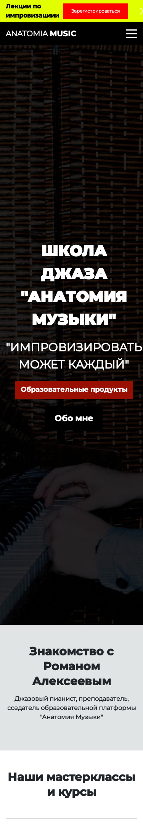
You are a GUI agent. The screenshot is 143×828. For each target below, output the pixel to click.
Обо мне (74, 418)
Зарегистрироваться (95, 11)
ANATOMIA (41, 33)
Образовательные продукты (74, 389)
